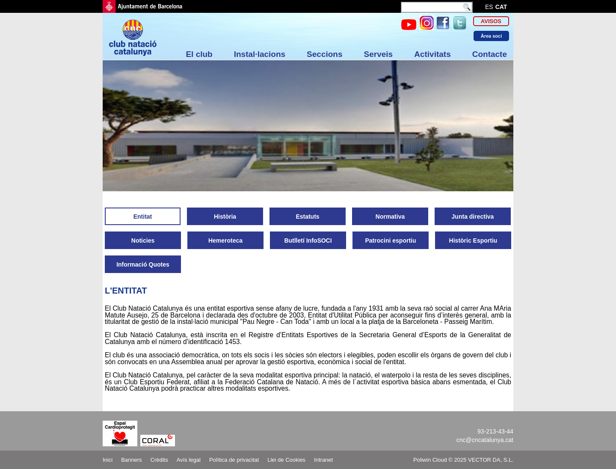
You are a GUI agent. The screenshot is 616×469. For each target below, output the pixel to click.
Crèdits (159, 460)
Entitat (142, 216)
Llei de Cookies (286, 460)
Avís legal (189, 460)
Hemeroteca (225, 240)
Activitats (432, 54)
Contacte (489, 54)
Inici (108, 460)
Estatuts (307, 216)
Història (225, 216)
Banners (131, 460)
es (489, 6)
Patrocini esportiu (390, 240)
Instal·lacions (259, 54)
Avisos (491, 21)
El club (199, 54)
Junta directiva (473, 216)
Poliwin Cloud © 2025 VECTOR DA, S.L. (463, 460)
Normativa (390, 216)
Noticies (142, 240)
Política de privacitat (234, 460)
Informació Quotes (142, 264)
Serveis (378, 54)
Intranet (323, 460)
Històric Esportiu (473, 240)
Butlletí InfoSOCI (308, 240)
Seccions (324, 54)
